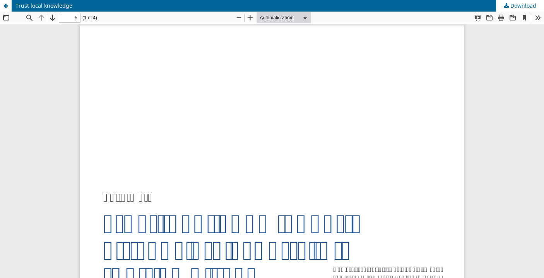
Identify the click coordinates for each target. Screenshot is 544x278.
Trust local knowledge (43, 5)
